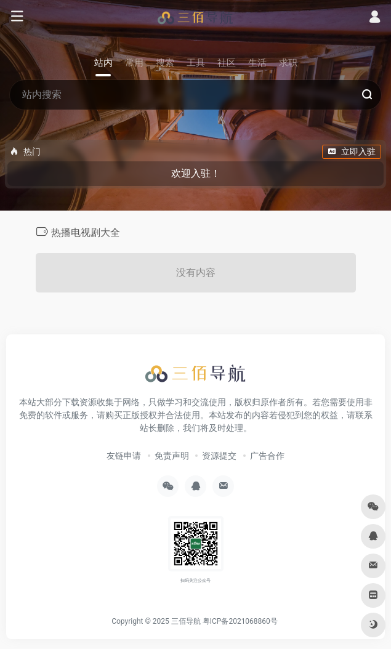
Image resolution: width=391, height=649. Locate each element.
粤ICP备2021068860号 (240, 621)
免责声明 (172, 456)
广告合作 (267, 456)
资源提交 (219, 456)
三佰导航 (186, 621)
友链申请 (124, 456)
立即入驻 (352, 151)
